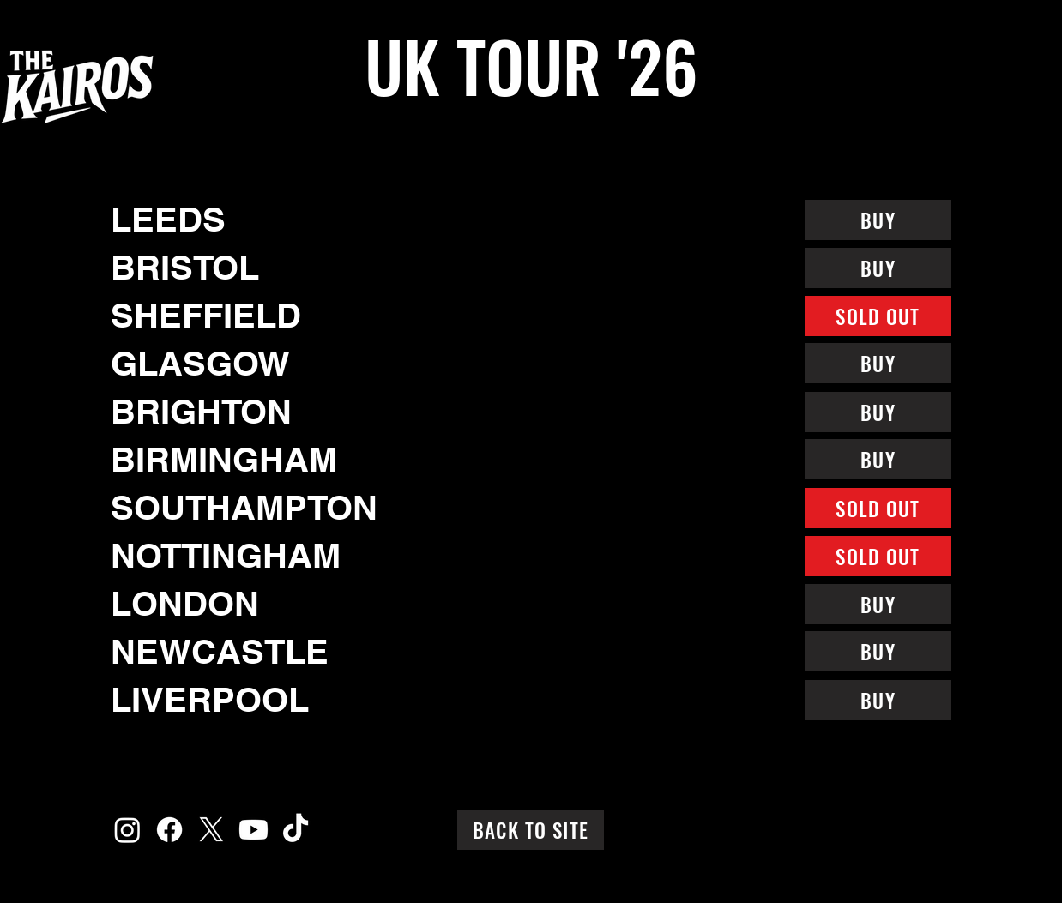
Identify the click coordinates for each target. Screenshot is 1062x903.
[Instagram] (127, 829)
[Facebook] (169, 829)
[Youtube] (253, 829)
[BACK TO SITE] (530, 830)
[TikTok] (295, 829)
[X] (211, 829)
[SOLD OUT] (878, 316)
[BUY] (878, 220)
